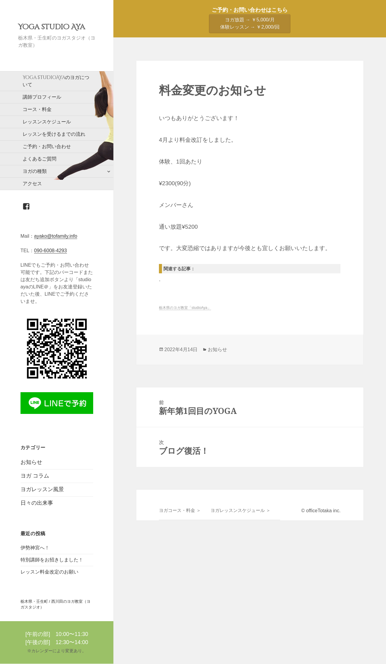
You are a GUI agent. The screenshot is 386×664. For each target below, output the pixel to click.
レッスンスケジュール (47, 121)
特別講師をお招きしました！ (52, 559)
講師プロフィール (42, 97)
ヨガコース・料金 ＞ (180, 510)
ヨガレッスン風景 (42, 489)
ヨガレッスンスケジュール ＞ (240, 510)
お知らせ (31, 462)
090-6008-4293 (50, 250)
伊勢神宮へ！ (35, 547)
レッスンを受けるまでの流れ (54, 134)
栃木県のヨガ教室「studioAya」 (185, 308)
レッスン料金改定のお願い (49, 571)
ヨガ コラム (35, 476)
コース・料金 (37, 109)
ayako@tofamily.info (55, 236)
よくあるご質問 (39, 158)
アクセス (32, 183)
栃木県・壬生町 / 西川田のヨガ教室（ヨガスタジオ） (55, 604)
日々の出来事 (37, 503)
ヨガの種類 (35, 171)
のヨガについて (56, 80)
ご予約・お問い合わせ (47, 146)
